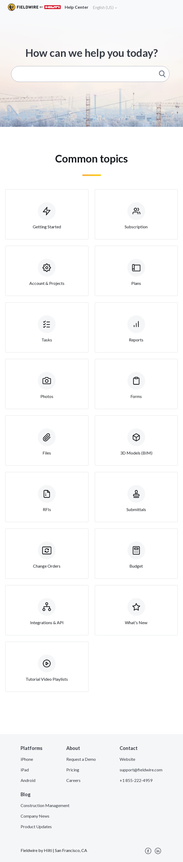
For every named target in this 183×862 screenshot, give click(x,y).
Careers (73, 780)
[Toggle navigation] (172, 7)
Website (127, 759)
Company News (35, 815)
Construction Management (45, 805)
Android (28, 780)
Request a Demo (81, 759)
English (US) (105, 7)
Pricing (72, 769)
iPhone (27, 759)
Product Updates (36, 826)
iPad (25, 769)
